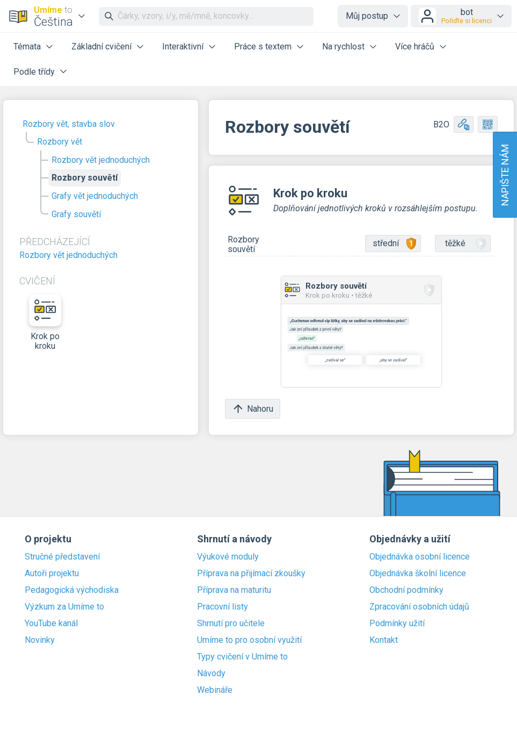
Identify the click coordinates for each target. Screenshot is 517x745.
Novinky (40, 640)
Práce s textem (263, 46)
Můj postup (367, 16)
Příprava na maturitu (234, 590)
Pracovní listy (222, 607)
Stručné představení (62, 557)
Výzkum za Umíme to (64, 607)
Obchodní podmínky (406, 590)
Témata (27, 46)
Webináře (214, 690)
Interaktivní (182, 46)
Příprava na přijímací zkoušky (251, 573)
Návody (211, 673)
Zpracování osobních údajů (419, 607)
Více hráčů (414, 46)
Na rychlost (343, 46)
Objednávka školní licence (417, 573)
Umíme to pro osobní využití (249, 640)
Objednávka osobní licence (419, 557)
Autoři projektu (52, 573)
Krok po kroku (45, 322)
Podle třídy (34, 72)
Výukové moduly (228, 557)
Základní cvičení (101, 46)
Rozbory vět (59, 142)
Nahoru (252, 409)
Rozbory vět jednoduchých (101, 160)
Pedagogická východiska (72, 590)
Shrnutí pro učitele (231, 623)
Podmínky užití (397, 623)
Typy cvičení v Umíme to (242, 657)
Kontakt (383, 640)
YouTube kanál (51, 623)
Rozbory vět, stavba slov (69, 124)
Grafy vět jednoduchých (95, 196)
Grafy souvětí (76, 214)
